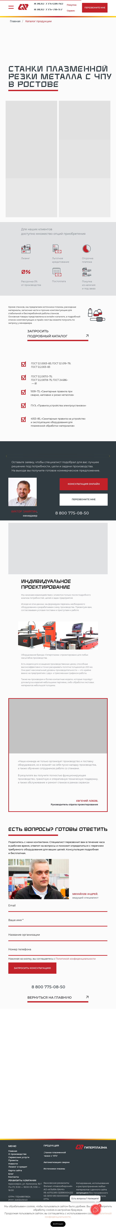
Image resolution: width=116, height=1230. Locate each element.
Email (12, 905)
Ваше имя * (15, 920)
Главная (15, 21)
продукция (51, 1146)
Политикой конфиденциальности (76, 958)
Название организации (24, 934)
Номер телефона (19, 949)
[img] (95, 512)
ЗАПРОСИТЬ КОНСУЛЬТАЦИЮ (32, 968)
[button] (95, 8)
